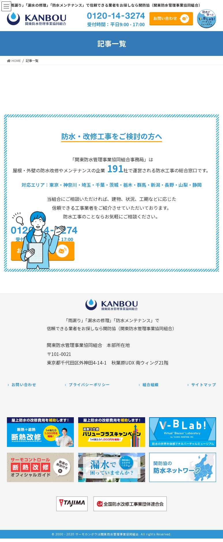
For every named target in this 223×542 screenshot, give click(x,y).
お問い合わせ (24, 384)
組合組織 (151, 384)
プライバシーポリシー (89, 384)
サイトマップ (203, 384)
